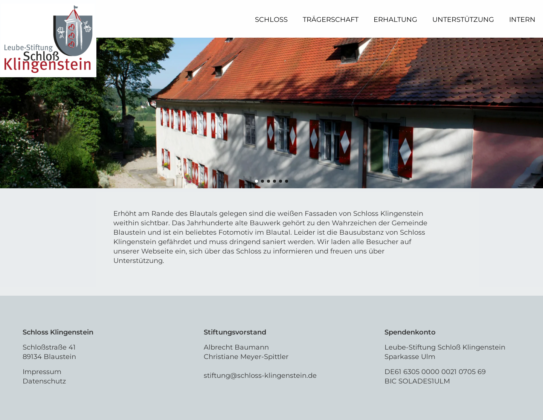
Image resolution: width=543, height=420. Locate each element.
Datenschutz (44, 381)
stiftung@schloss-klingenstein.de (260, 375)
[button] (256, 181)
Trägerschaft (330, 19)
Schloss (271, 19)
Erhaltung (395, 19)
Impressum (42, 372)
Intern (522, 19)
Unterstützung (463, 19)
